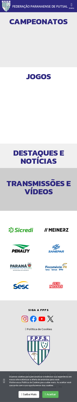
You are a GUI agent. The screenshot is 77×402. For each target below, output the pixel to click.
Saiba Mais (28, 394)
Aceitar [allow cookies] (50, 394)
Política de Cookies (38, 329)
